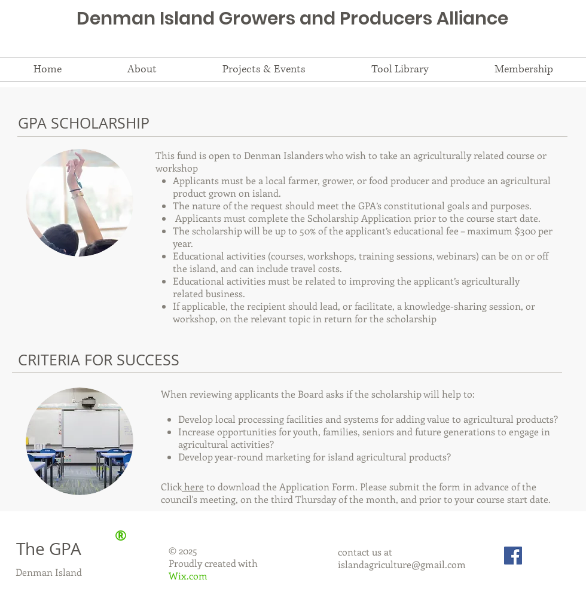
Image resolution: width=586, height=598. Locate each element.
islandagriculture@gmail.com (402, 564)
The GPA (48, 549)
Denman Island (49, 572)
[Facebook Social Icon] (513, 556)
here (193, 486)
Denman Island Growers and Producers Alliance (292, 18)
